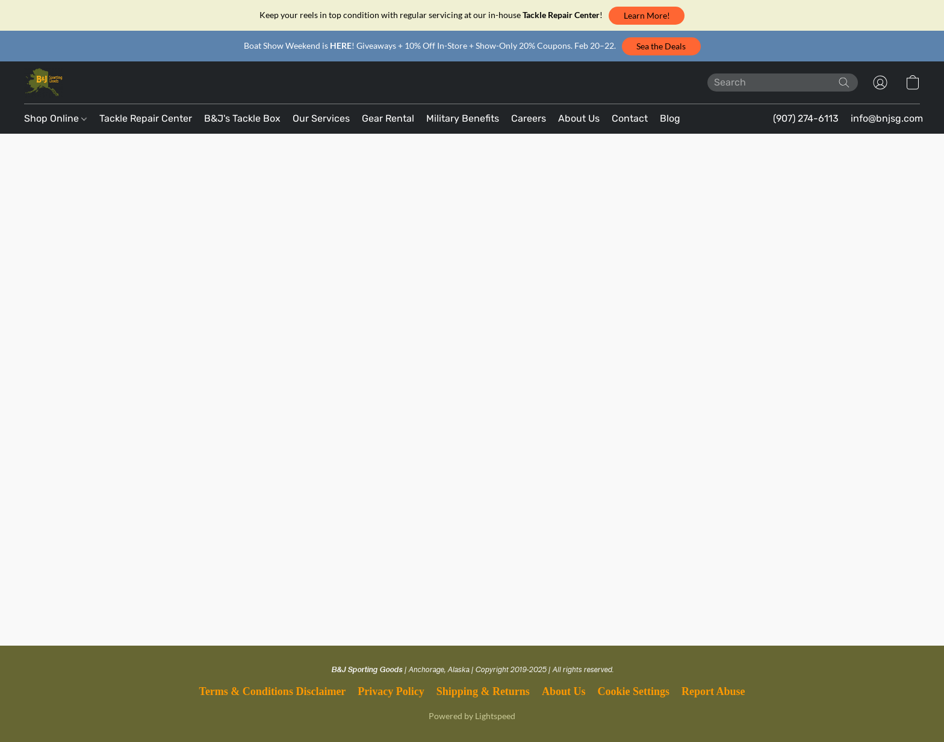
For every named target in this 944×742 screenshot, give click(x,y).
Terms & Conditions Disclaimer (272, 691)
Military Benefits (462, 118)
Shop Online (55, 118)
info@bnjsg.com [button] (887, 118)
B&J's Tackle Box (242, 118)
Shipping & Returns (483, 691)
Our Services (321, 118)
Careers (528, 118)
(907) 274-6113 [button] (806, 118)
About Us (579, 118)
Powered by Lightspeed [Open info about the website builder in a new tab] (472, 716)
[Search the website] (844, 82)
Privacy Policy (391, 691)
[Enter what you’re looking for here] (782, 82)
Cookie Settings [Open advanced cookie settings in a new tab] (633, 691)
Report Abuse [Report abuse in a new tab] (713, 691)
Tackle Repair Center (145, 118)
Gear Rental (388, 118)
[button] (647, 16)
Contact (630, 118)
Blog (670, 118)
